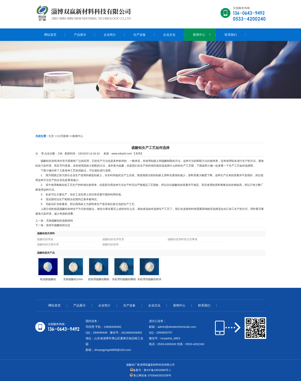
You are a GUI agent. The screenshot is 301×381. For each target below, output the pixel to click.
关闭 (138, 153)
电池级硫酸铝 (48, 279)
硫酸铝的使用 (111, 244)
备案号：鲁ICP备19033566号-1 (150, 370)
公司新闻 (63, 136)
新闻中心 (77, 136)
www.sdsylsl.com (122, 153)
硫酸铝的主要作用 (48, 244)
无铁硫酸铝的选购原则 (59, 220)
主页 (51, 136)
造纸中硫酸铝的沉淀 (58, 225)
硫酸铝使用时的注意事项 (182, 239)
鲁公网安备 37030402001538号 (150, 375)
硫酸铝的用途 (45, 239)
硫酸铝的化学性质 (113, 239)
